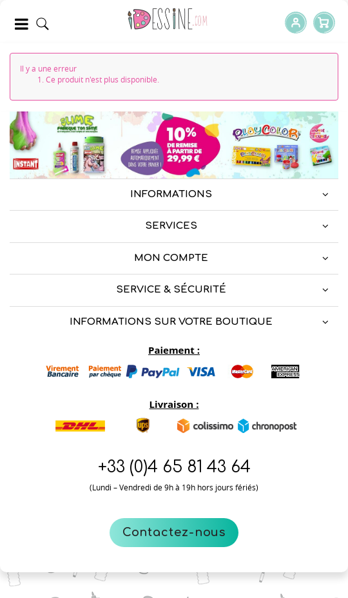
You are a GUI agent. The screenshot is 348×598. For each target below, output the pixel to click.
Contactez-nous (174, 532)
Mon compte (171, 258)
